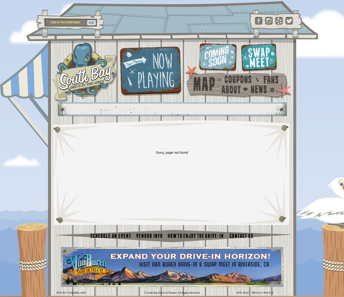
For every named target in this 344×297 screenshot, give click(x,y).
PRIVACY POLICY (263, 292)
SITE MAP (243, 292)
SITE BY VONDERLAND (71, 292)
